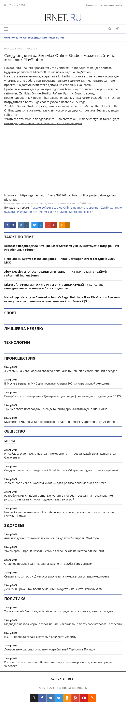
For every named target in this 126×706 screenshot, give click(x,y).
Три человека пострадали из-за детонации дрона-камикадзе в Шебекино (55, 409)
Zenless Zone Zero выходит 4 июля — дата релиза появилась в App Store (55, 483)
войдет (46, 207)
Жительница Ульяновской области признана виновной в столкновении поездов (60, 371)
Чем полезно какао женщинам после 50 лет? (35, 37)
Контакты (58, 678)
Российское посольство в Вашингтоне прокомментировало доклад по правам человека (58, 664)
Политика (14, 598)
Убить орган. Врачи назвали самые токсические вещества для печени (54, 551)
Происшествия (19, 358)
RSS (70, 678)
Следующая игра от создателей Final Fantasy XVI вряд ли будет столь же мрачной (61, 470)
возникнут (40, 212)
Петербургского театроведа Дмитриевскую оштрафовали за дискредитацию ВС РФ (62, 396)
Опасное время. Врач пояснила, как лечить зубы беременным (48, 564)
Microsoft (75, 212)
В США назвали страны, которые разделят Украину (40, 637)
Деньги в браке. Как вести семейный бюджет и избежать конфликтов (53, 589)
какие (52, 212)
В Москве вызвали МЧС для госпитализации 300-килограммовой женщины (57, 383)
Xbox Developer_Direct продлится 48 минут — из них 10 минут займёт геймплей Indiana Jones (56, 273)
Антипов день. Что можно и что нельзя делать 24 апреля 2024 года (51, 538)
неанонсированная (86, 207)
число (117, 207)
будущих (10, 212)
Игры (9, 440)
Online (67, 207)
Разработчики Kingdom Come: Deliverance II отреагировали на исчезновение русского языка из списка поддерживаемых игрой (58, 497)
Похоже (35, 207)
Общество (14, 431)
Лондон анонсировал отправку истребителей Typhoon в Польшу (49, 649)
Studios (57, 207)
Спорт (10, 312)
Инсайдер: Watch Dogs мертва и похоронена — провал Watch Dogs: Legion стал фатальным (60, 455)
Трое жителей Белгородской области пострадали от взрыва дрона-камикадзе (58, 611)
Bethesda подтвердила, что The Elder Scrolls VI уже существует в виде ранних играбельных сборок (61, 248)
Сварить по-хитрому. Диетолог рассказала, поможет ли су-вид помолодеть (56, 576)
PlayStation (24, 212)
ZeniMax (107, 207)
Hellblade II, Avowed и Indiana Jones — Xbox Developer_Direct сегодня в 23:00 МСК (59, 261)
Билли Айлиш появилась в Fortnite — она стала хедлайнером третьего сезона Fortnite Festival (59, 514)
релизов (62, 212)
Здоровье (14, 525)
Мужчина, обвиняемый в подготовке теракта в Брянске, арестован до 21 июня (59, 422)
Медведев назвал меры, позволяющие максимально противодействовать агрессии (63, 624)
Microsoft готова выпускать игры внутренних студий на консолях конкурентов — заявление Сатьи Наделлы (53, 286)
